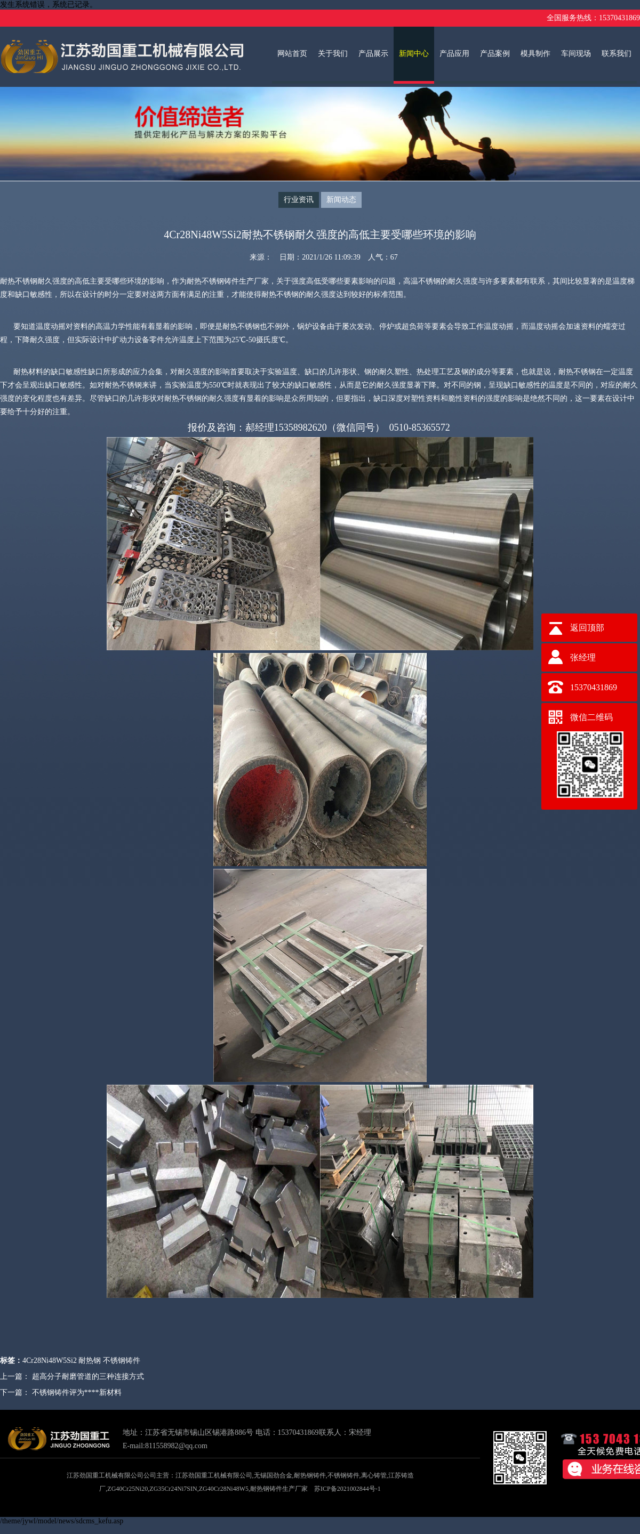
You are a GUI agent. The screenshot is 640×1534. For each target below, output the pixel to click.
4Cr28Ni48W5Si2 (49, 1361)
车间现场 (576, 54)
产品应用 (454, 54)
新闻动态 (341, 200)
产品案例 (495, 54)
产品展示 (373, 54)
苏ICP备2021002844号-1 (347, 1488)
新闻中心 (414, 54)
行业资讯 (299, 200)
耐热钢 (89, 1361)
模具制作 (535, 54)
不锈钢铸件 (121, 1361)
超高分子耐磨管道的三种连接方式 (88, 1376)
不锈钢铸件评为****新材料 (77, 1392)
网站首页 (292, 54)
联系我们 (616, 54)
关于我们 (333, 54)
